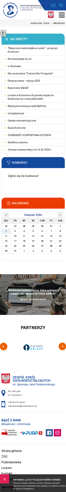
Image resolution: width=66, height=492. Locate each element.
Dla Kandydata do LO (20, 59)
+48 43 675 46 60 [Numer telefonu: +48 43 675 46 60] (16, 402)
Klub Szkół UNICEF (18, 88)
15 (60, 236)
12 (33, 236)
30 (6, 251)
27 (42, 246)
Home (46, 23)
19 (33, 241)
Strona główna (11, 451)
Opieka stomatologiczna (22, 120)
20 (42, 241)
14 (51, 236)
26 (33, 246)
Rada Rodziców (17, 127)
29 (60, 246)
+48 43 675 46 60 (61, 5)
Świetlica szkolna (18, 142)
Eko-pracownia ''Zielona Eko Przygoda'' (30, 73)
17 (15, 241)
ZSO (4, 456)
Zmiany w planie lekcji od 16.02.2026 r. (30, 149)
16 (6, 241)
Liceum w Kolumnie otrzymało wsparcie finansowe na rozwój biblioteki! (31, 97)
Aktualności (57, 23)
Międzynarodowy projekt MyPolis (27, 106)
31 (15, 251)
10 (15, 236)
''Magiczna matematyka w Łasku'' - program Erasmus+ (33, 50)
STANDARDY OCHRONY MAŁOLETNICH (29, 135)
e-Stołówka (14, 66)
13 (42, 236)
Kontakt (6, 473)
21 (51, 241)
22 (60, 241)
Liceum (6, 468)
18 (24, 241)
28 (51, 246)
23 (6, 246)
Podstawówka (11, 462)
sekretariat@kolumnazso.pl (53, 5)
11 (24, 236)
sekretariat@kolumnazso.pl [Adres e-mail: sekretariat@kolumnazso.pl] (22, 406)
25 (24, 246)
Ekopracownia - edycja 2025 (24, 80)
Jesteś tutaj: (36, 23)
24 (15, 246)
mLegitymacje (16, 113)
